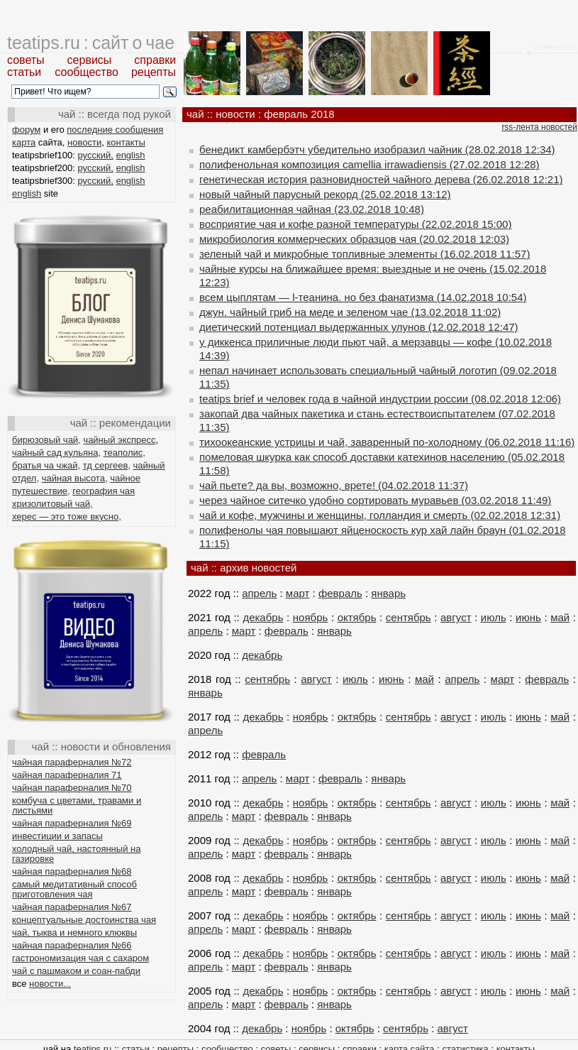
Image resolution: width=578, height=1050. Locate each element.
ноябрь (310, 617)
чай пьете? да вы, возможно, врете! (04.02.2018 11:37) (333, 485)
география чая (103, 491)
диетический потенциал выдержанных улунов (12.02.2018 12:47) (358, 327)
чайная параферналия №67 (72, 907)
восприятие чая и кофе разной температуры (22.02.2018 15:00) (355, 224)
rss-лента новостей (539, 127)
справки (155, 60)
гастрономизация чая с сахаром (80, 958)
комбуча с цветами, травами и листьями (76, 805)
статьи (24, 72)
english (130, 155)
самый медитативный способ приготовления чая (74, 889)
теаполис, (124, 452)
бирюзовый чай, (46, 439)
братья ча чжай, (46, 465)
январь (388, 593)
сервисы (89, 60)
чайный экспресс (119, 439)
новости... (50, 983)
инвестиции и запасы (57, 836)
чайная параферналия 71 (67, 775)
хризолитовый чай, (52, 503)
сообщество (86, 72)
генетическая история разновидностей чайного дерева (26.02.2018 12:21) (380, 179)
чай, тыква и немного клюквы (74, 932)
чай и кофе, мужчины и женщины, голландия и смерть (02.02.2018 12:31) (379, 515)
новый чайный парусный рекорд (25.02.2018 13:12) (325, 194)
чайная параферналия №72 (72, 762)
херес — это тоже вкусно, (66, 516)
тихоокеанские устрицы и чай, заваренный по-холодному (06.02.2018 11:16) (386, 442)
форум (26, 129)
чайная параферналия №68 (72, 871)
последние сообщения (115, 129)
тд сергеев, (106, 465)
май (559, 617)
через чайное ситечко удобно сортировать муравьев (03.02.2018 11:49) (375, 500)
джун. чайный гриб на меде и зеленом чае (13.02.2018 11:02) (350, 312)
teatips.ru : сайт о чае (90, 43)
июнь (528, 617)
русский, (95, 155)
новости (84, 142)
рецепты (153, 72)
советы (26, 60)
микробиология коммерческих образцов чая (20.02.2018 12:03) (354, 239)
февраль (340, 593)
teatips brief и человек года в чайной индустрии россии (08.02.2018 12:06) (380, 399)
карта (23, 142)
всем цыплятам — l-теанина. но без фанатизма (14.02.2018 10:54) (363, 297)
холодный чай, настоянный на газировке (76, 853)
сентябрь (408, 617)
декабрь (263, 617)
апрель (259, 593)
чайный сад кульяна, (56, 452)
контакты (125, 142)
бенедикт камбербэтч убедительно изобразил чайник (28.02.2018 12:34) (377, 149)
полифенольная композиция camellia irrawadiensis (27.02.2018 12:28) (369, 164)
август (455, 617)
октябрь (357, 617)
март (298, 593)
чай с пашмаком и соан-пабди (76, 971)
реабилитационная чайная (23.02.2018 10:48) (311, 209)
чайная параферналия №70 (72, 787)
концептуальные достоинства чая (84, 919)
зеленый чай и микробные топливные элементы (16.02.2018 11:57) (364, 254)
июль (493, 617)
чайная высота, (75, 478)
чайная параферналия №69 (72, 823)
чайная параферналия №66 (72, 945)
